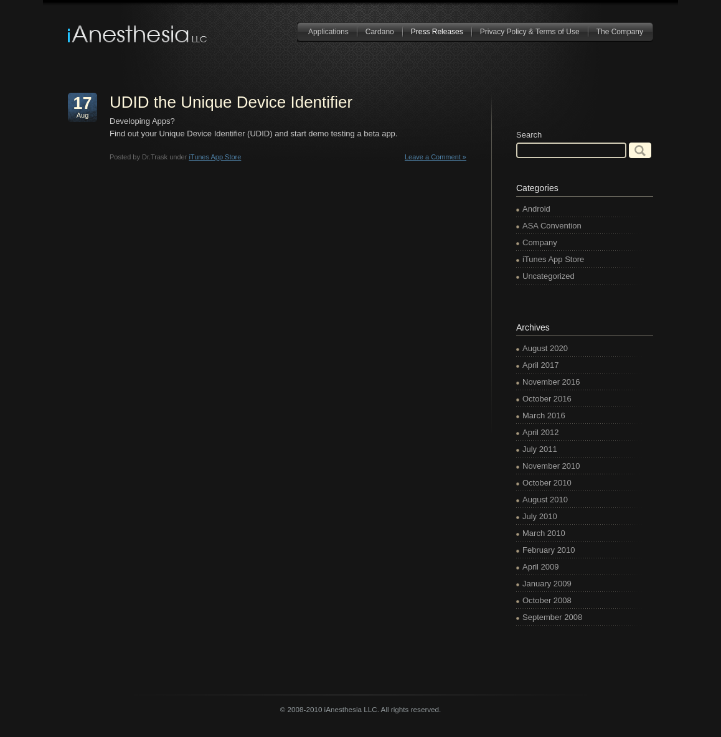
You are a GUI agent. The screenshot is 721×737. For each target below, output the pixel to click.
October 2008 (547, 600)
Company (539, 242)
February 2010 (548, 550)
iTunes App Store (215, 157)
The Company (619, 31)
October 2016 (547, 398)
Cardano (379, 31)
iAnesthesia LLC (138, 34)
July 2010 (539, 516)
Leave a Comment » (435, 157)
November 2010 (551, 466)
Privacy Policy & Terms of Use (530, 31)
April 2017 (540, 365)
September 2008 (552, 617)
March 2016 (543, 415)
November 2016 (551, 382)
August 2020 (545, 348)
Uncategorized (548, 276)
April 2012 (540, 432)
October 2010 (547, 482)
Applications (328, 31)
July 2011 (539, 449)
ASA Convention (552, 225)
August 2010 (545, 499)
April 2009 (540, 566)
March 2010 (543, 533)
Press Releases (437, 31)
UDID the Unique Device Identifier (231, 102)
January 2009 (547, 583)
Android (536, 209)
